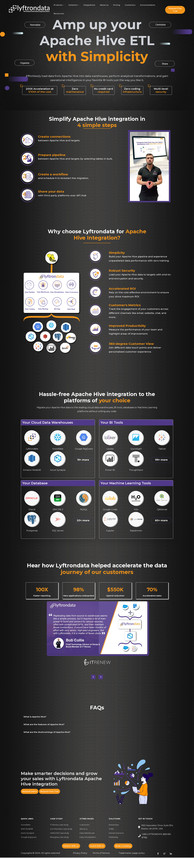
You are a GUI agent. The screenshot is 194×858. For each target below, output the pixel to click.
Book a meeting (123, 846)
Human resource (116, 833)
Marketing (113, 838)
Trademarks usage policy (132, 853)
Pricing (116, 5)
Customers (130, 5)
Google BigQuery (29, 838)
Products (58, 5)
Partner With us (71, 846)
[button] (101, 677)
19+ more (83, 460)
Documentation (147, 5)
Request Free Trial (175, 9)
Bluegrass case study (59, 838)
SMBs (111, 829)
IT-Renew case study (59, 825)
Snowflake (25, 825)
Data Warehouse (87, 833)
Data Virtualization (88, 838)
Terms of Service (101, 853)
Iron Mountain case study (61, 829)
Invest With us (97, 846)
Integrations (89, 5)
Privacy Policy (80, 853)
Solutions (73, 5)
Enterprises (114, 825)
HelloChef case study (59, 833)
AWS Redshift (27, 829)
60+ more (161, 521)
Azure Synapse (27, 833)
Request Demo (29, 792)
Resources (59, 13)
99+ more (161, 460)
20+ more (83, 521)
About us (104, 5)
